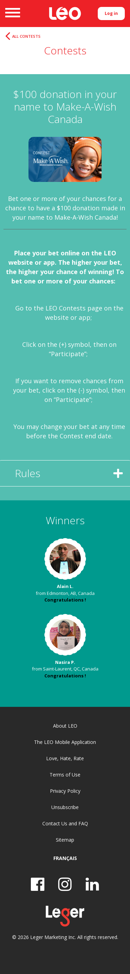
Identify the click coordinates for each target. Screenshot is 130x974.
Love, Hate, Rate (65, 758)
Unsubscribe (65, 807)
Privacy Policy (65, 791)
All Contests (26, 36)
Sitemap (65, 839)
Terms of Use (65, 774)
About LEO (65, 725)
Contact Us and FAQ (65, 823)
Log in (111, 13)
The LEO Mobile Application (65, 742)
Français (65, 858)
